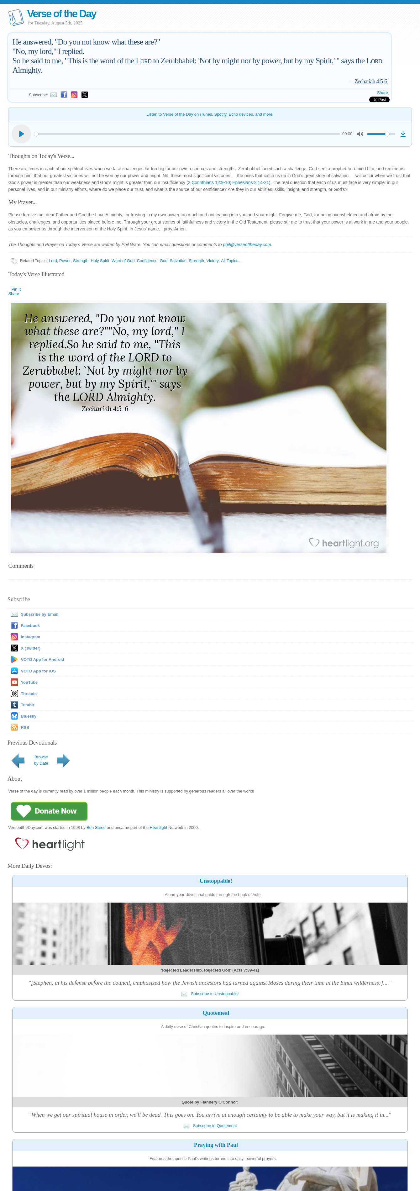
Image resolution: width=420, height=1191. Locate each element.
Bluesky (28, 716)
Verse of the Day (61, 13)
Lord (53, 260)
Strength (80, 260)
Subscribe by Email (33, 614)
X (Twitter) (30, 648)
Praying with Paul (216, 1145)
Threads (29, 693)
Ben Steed (96, 827)
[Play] (21, 133)
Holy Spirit (100, 260)
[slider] (187, 134)
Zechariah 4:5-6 (370, 81)
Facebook (30, 625)
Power (65, 260)
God (164, 260)
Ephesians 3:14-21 (250, 182)
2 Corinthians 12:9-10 (209, 182)
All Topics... (231, 260)
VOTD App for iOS (38, 671)
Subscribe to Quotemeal (210, 1125)
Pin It (16, 289)
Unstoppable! (216, 881)
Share (382, 92)
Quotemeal (215, 1013)
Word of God (123, 260)
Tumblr (27, 705)
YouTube (29, 682)
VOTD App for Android (42, 659)
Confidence (147, 260)
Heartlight (158, 827)
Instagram (30, 637)
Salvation (178, 260)
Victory (213, 260)
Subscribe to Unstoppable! (210, 993)
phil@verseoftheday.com (247, 244)
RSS (25, 727)
